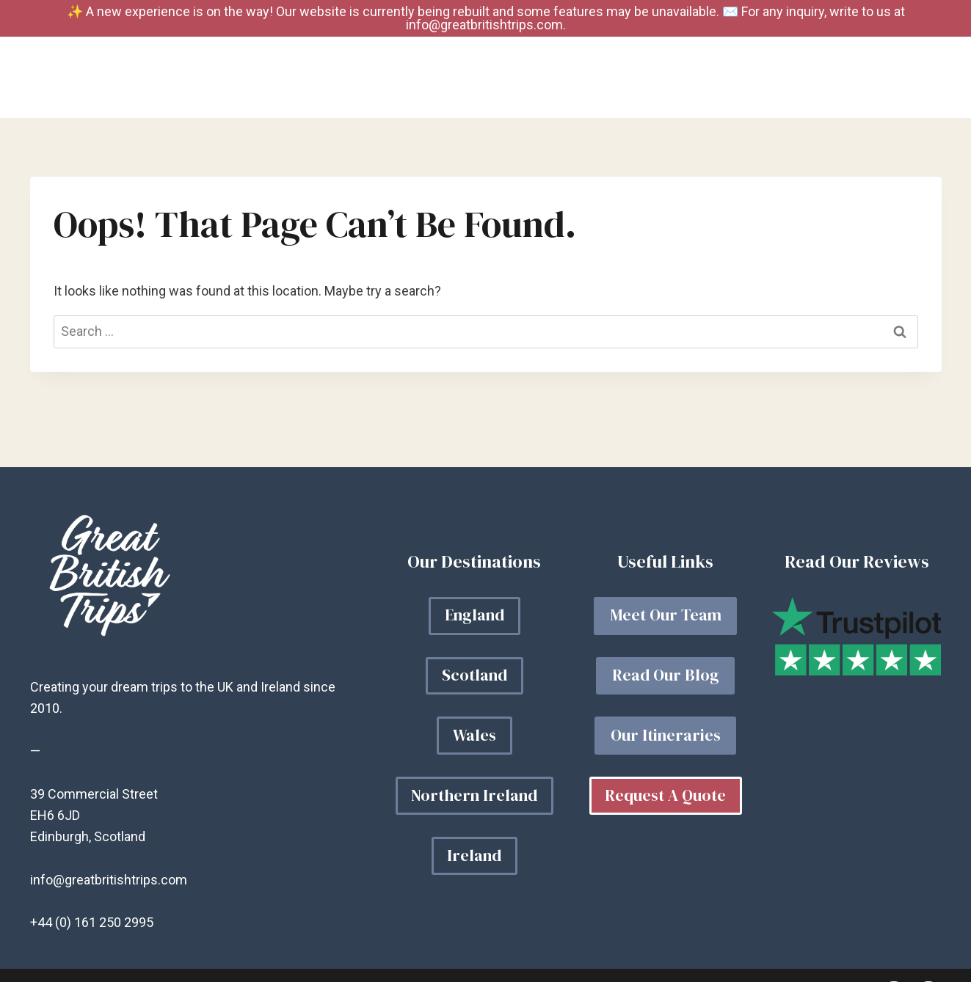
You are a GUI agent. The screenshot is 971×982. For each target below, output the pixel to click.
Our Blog (677, 78)
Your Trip (582, 78)
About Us (774, 78)
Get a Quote (881, 78)
